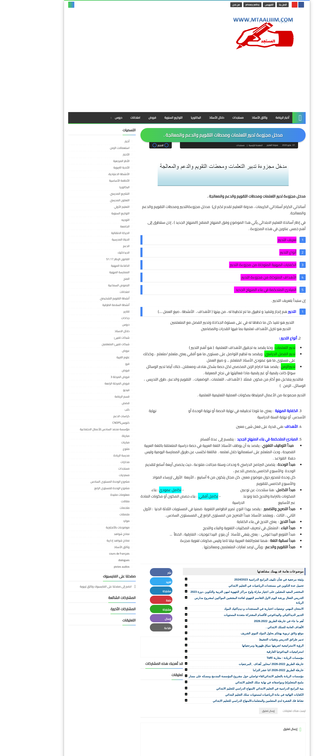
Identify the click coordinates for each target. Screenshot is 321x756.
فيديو (100, 352)
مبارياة (99, 398)
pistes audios (95, 528)
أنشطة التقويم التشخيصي (88, 260)
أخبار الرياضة (256, 79)
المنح (100, 241)
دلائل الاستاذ (95, 293)
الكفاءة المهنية (94, 227)
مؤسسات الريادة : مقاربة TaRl (258, 620)
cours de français (93, 515)
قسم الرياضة (95, 358)
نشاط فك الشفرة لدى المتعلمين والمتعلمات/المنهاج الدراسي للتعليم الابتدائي (231, 663)
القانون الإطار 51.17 (91, 221)
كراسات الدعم (95, 378)
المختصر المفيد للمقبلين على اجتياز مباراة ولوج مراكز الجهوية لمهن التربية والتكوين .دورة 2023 (220, 554)
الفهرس (243, 4)
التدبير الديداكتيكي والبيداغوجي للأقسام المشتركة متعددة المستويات (237, 577)
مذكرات (98, 424)
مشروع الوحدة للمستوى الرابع (85, 450)
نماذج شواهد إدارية (91, 502)
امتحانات (109, 79)
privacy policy (227, 4)
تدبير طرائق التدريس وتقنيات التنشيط (255, 601)
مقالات (99, 463)
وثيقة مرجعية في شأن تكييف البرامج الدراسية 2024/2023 (242, 541)
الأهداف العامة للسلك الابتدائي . (258, 589)
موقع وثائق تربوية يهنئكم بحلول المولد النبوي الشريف (245, 595)
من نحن (210, 4)
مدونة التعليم (238, 749)
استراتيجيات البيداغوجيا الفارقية (258, 614)
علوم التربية (96, 319)
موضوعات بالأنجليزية (91, 489)
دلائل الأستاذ (190, 79)
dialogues (97, 522)
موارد (100, 483)
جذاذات (99, 280)
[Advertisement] (116, 41)
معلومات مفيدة (93, 456)
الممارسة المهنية (93, 234)
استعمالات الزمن (93, 110)
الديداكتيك (97, 214)
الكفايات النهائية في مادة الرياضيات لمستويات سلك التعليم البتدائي (238, 656)
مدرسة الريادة (95, 417)
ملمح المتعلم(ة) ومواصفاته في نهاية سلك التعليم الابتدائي (243, 644)
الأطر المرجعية (95, 123)
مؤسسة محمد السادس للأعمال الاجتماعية (78, 391)
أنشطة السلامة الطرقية (89, 267)
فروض (126, 79)
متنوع (99, 411)
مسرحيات (98, 437)
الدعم (100, 208)
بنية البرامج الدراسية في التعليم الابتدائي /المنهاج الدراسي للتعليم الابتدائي (233, 650)
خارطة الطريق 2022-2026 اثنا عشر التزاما (251, 632)
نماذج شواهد (95, 496)
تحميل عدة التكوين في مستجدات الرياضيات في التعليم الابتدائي (239, 547)
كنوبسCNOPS (94, 385)
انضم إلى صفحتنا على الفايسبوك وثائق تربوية (79, 549)
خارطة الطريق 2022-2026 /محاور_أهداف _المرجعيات (244, 626)
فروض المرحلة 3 (93, 339)
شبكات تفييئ (95, 299)
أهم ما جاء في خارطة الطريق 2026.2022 (252, 583)
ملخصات (98, 470)
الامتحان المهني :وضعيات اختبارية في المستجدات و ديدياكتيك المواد (237, 571)
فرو (101, 326)
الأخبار (99, 116)
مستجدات (211, 79)
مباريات (99, 404)
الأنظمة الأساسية (93, 142)
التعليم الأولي (95, 169)
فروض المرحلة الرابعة (90, 345)
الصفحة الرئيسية (229, 108)
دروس (92, 79)
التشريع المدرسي (93, 155)
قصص (99, 365)
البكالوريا (169, 79)
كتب (100, 371)
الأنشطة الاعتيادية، (92, 136)
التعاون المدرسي (93, 162)
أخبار (100, 103)
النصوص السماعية (92, 247)
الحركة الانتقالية (94, 195)
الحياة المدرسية (94, 201)
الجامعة (98, 188)
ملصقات (98, 476)
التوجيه (99, 182)
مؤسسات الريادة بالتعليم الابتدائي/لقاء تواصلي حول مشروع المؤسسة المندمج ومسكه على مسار (219, 638)
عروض (99, 313)
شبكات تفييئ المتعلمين (89, 306)
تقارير (100, 273)
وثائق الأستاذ (233, 79)
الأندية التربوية (95, 129)
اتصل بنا (257, 4)
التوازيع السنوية (147, 79)
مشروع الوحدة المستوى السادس (83, 443)
